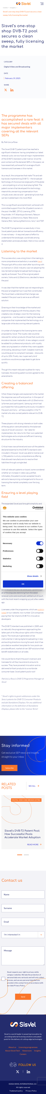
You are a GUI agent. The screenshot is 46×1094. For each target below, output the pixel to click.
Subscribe (9, 768)
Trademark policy (16, 1091)
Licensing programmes (28, 1047)
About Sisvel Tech (12, 1050)
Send (23, 997)
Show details (33, 576)
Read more (34, 844)
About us (12, 1047)
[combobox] (4, 934)
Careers (23, 1054)
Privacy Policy (31, 1091)
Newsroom (27, 1050)
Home (5, 8)
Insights (13, 8)
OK (23, 584)
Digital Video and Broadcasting (26, 800)
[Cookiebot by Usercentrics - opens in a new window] (32, 508)
